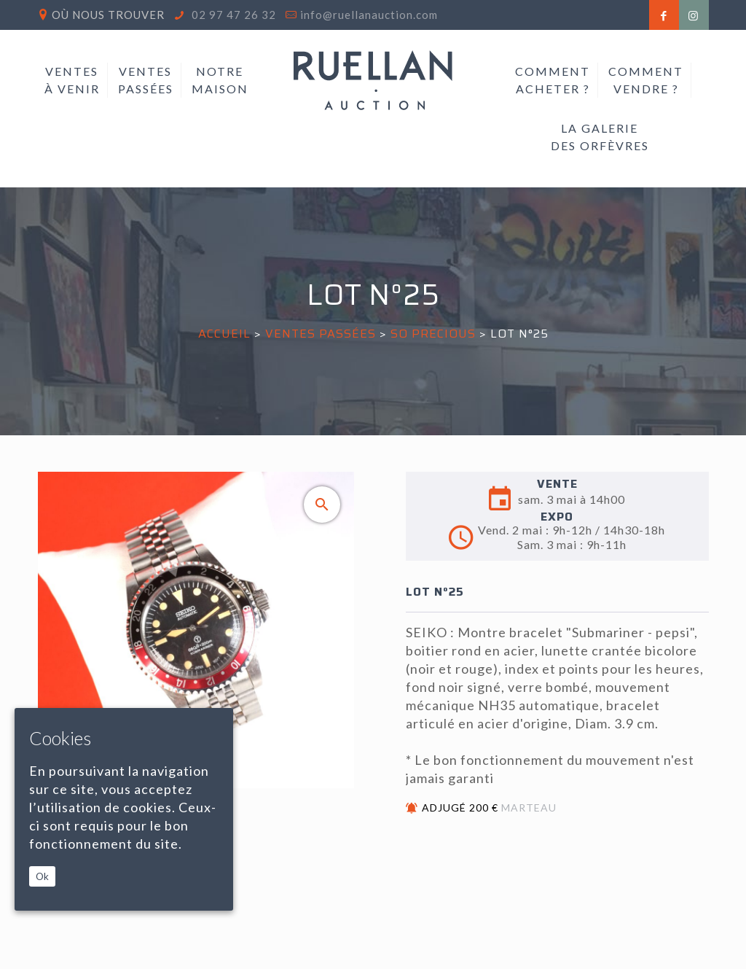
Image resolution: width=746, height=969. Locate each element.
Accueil (224, 333)
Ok (42, 876)
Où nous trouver (108, 14)
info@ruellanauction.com (369, 14)
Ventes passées (320, 333)
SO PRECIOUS (434, 333)
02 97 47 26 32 (232, 14)
